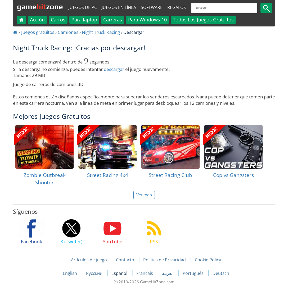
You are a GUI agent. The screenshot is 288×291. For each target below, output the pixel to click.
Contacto (125, 260)
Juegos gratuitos (37, 32)
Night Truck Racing (101, 32)
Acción (37, 19)
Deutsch (221, 273)
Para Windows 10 (147, 19)
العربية (168, 273)
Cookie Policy (208, 260)
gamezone (40, 6)
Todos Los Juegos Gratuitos (203, 19)
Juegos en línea (119, 7)
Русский (95, 273)
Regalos (176, 7)
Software (152, 7)
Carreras (112, 19)
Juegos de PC (83, 7)
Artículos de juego (89, 260)
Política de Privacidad (164, 260)
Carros (58, 19)
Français (145, 273)
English (70, 273)
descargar (114, 69)
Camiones (68, 32)
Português (194, 273)
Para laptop (84, 19)
